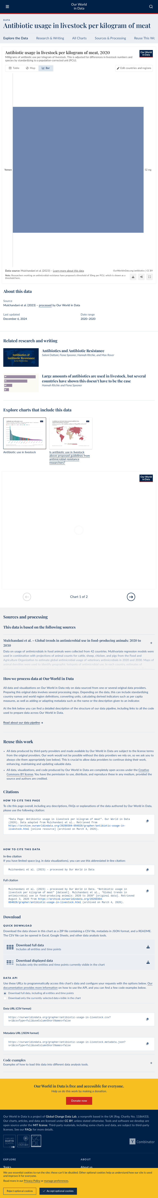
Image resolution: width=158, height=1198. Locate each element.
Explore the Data (15, 38)
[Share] (141, 277)
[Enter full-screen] (149, 277)
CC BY (149, 271)
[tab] (14, 68)
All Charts (79, 38)
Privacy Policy (32, 1181)
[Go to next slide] (131, 597)
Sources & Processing (110, 38)
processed (45, 305)
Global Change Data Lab (61, 1122)
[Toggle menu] (7, 6)
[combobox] (151, 6)
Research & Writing (50, 38)
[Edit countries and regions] (134, 68)
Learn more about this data (68, 271)
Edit (135, 68)
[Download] (133, 277)
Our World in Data (79, 6)
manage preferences (56, 1181)
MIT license (40, 1130)
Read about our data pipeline (23, 722)
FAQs (28, 1135)
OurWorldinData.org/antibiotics (129, 271)
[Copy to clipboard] (143, 821)
